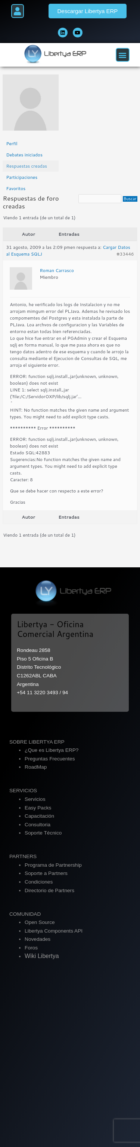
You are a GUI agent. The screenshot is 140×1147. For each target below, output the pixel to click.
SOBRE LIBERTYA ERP (37, 742)
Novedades (37, 939)
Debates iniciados (24, 155)
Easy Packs (38, 808)
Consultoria (37, 824)
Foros (31, 948)
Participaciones (21, 177)
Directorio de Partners (49, 890)
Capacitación (39, 816)
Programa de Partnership (53, 865)
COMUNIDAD (25, 914)
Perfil (11, 143)
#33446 (125, 254)
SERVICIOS (23, 790)
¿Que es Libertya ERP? (51, 750)
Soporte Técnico (43, 833)
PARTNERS (23, 856)
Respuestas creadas (26, 166)
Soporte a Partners (46, 873)
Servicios (35, 799)
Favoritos (15, 188)
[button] (17, 11)
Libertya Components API (54, 931)
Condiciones (39, 882)
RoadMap (36, 767)
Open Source (40, 922)
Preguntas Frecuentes (50, 759)
